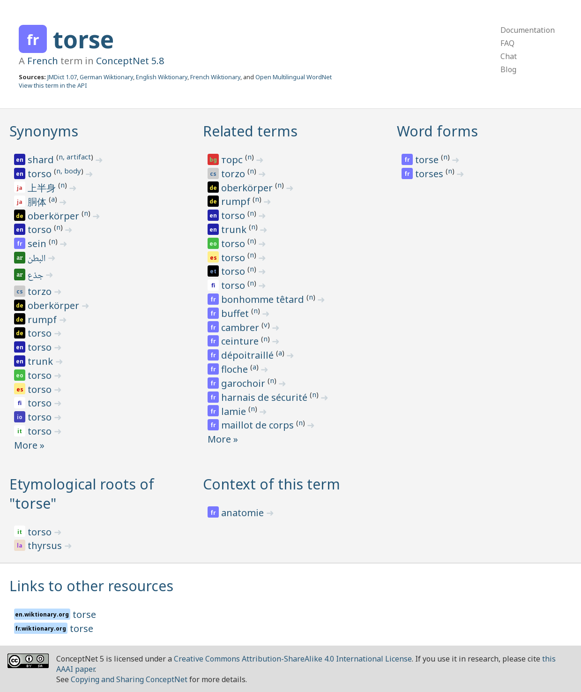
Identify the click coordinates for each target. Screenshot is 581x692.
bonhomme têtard (263, 299)
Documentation (527, 30)
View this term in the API (53, 85)
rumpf (43, 319)
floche (235, 369)
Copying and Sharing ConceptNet (129, 679)
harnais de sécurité (265, 397)
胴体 (38, 202)
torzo (41, 291)
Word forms (437, 131)
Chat (508, 56)
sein (38, 243)
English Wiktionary (161, 77)
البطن (37, 259)
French (42, 60)
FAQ (507, 43)
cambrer (241, 327)
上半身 (43, 187)
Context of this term (271, 484)
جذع (36, 276)
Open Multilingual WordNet (293, 77)
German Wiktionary (106, 77)
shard (42, 159)
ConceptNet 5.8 (130, 60)
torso (41, 173)
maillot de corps (258, 425)
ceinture (241, 341)
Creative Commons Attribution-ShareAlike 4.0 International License (293, 659)
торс (233, 159)
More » (29, 445)
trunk (41, 361)
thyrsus (46, 545)
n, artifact (75, 156)
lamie (234, 411)
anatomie (243, 512)
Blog (508, 69)
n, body (68, 170)
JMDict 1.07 (62, 77)
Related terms (250, 131)
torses (430, 173)
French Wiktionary (215, 77)
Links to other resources (91, 585)
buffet (236, 313)
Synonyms (43, 131)
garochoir (244, 383)
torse (83, 39)
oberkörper (55, 216)
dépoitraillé (248, 355)
